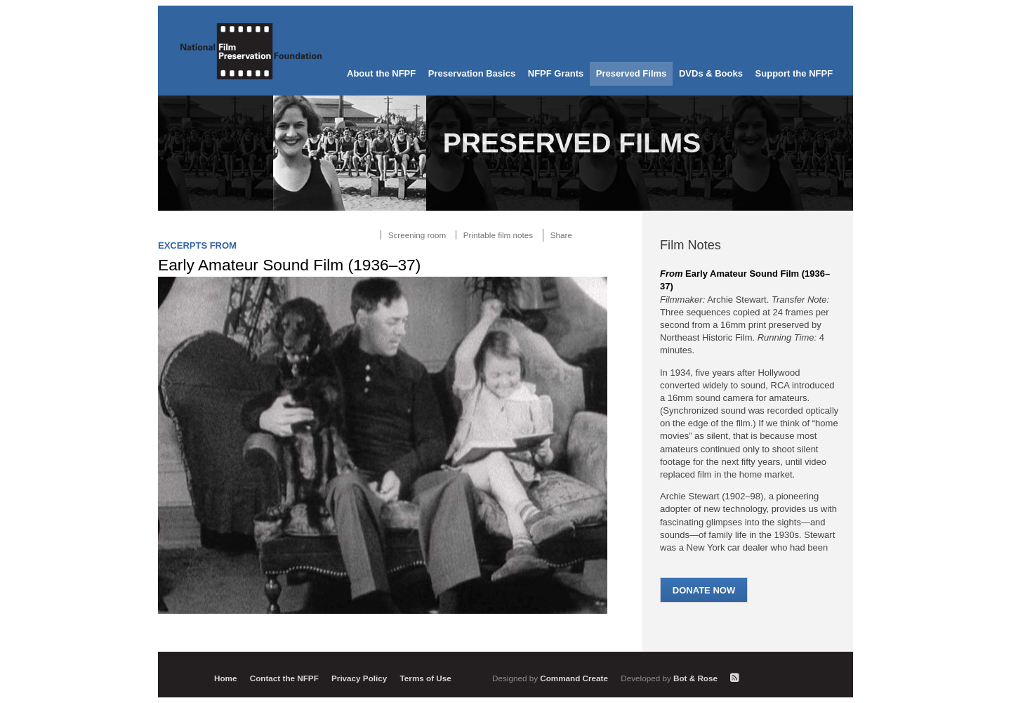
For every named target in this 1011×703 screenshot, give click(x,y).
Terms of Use (425, 678)
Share (561, 234)
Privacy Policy (359, 678)
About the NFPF (381, 73)
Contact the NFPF (284, 678)
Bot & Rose (670, 678)
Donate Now (704, 590)
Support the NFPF (794, 73)
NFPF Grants (555, 73)
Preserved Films (631, 73)
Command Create (551, 678)
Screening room (417, 234)
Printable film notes (498, 234)
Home (225, 678)
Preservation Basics (471, 73)
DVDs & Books (711, 73)
